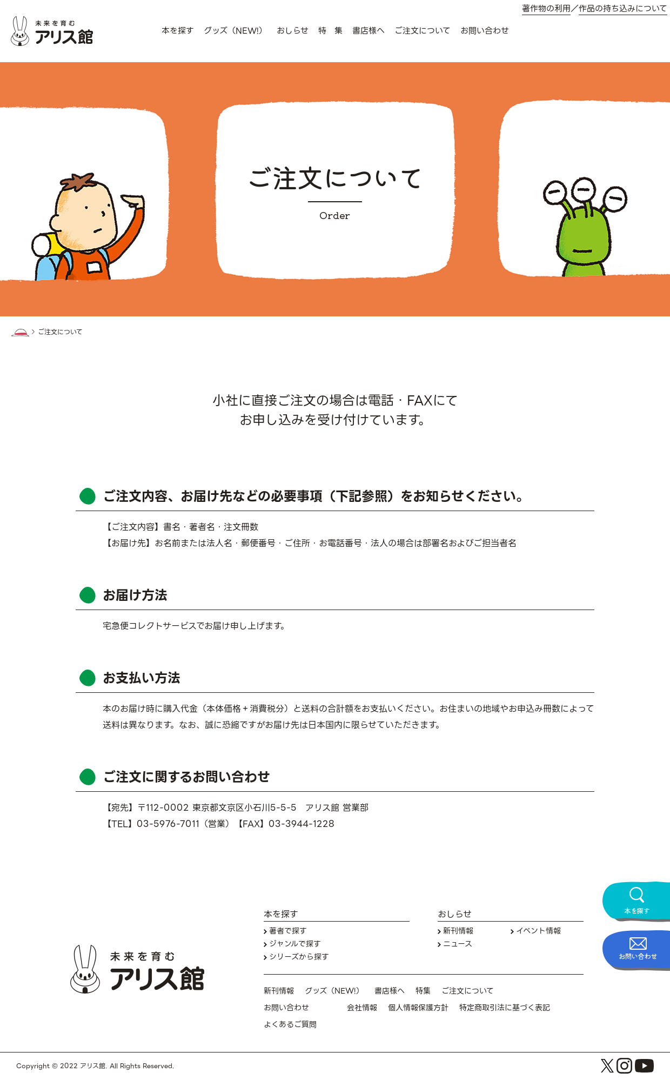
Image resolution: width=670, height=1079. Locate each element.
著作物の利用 (546, 9)
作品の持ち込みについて (623, 9)
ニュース (457, 944)
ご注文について (422, 30)
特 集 (330, 30)
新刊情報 (458, 931)
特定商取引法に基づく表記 (504, 1008)
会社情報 (362, 1008)
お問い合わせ (484, 30)
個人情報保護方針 (418, 1008)
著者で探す (288, 931)
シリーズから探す (299, 957)
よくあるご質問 (290, 1024)
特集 (423, 991)
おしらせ (293, 30)
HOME (20, 332)
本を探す (178, 30)
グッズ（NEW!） (235, 30)
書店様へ (368, 30)
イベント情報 (538, 931)
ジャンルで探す (295, 944)
